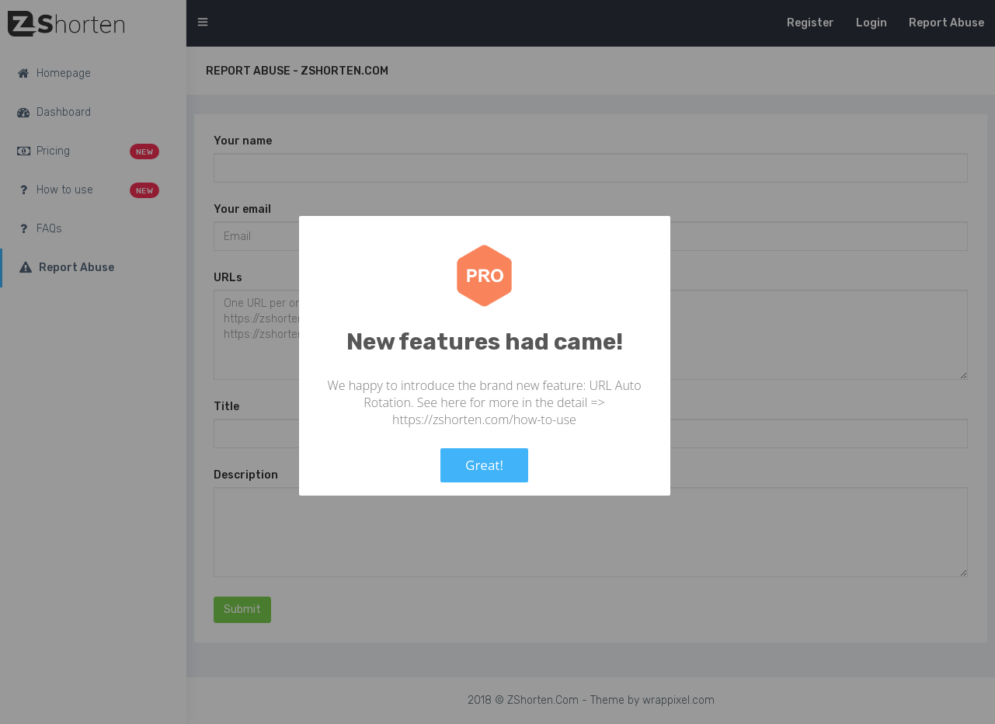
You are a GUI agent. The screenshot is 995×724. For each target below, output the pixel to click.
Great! (484, 465)
